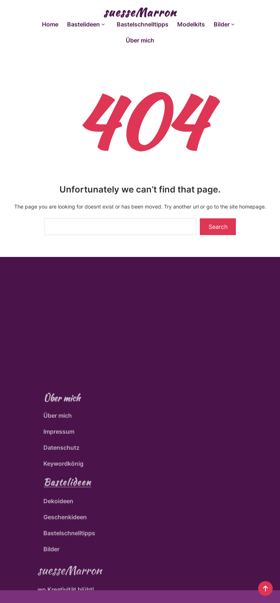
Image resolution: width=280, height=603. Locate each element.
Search (218, 226)
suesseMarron (140, 10)
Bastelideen (67, 526)
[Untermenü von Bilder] (234, 23)
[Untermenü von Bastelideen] (104, 23)
